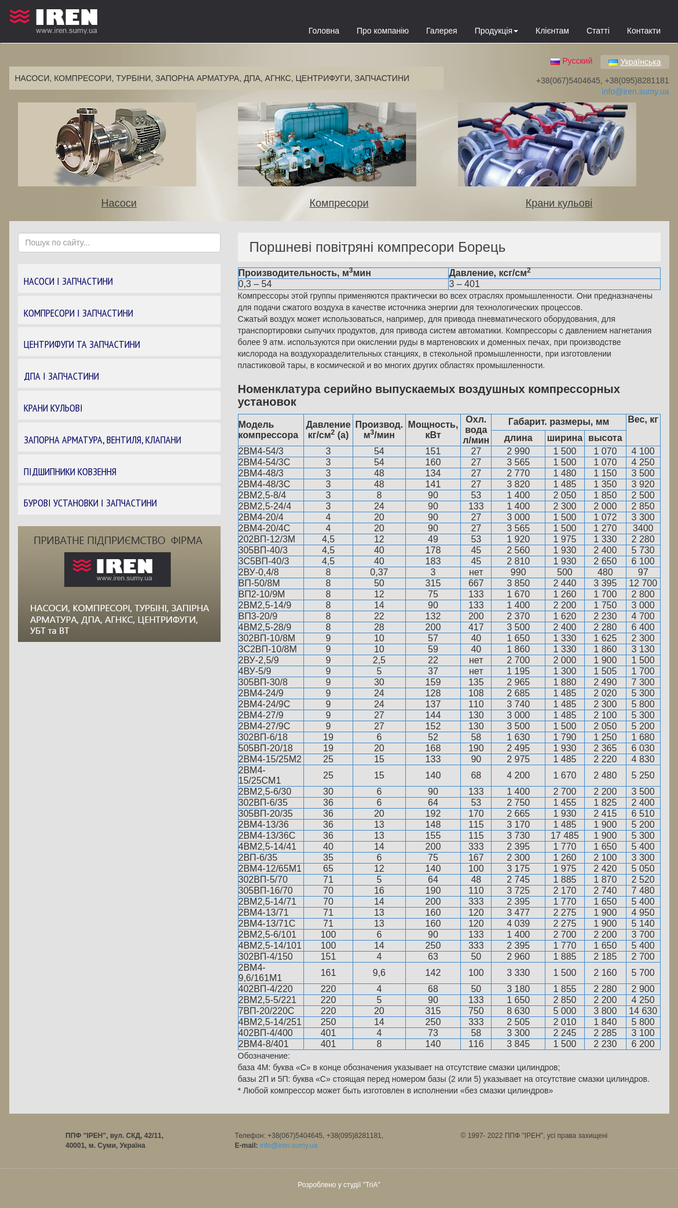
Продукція (496, 30)
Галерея (441, 30)
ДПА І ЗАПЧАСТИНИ (61, 376)
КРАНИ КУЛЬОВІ (53, 407)
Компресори (339, 203)
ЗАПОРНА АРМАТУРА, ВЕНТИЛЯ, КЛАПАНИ (102, 439)
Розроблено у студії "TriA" (339, 1185)
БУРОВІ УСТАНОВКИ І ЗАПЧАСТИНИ (90, 502)
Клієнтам (552, 30)
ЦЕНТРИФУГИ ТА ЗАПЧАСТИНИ (82, 344)
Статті (598, 30)
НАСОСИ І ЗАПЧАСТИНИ (68, 281)
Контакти (644, 30)
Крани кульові (559, 203)
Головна (324, 30)
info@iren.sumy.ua (635, 91)
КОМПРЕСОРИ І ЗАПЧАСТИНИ (78, 313)
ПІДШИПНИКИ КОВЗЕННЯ (70, 471)
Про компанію (383, 30)
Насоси (119, 203)
